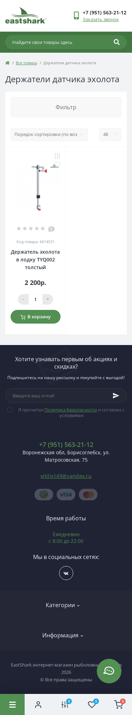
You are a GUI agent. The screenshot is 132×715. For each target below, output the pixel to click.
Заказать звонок (101, 19)
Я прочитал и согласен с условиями (70, 412)
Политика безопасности (70, 410)
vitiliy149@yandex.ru (66, 476)
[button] (104, 12)
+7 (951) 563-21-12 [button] (66, 445)
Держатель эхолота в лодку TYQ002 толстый (35, 259)
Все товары (26, 62)
